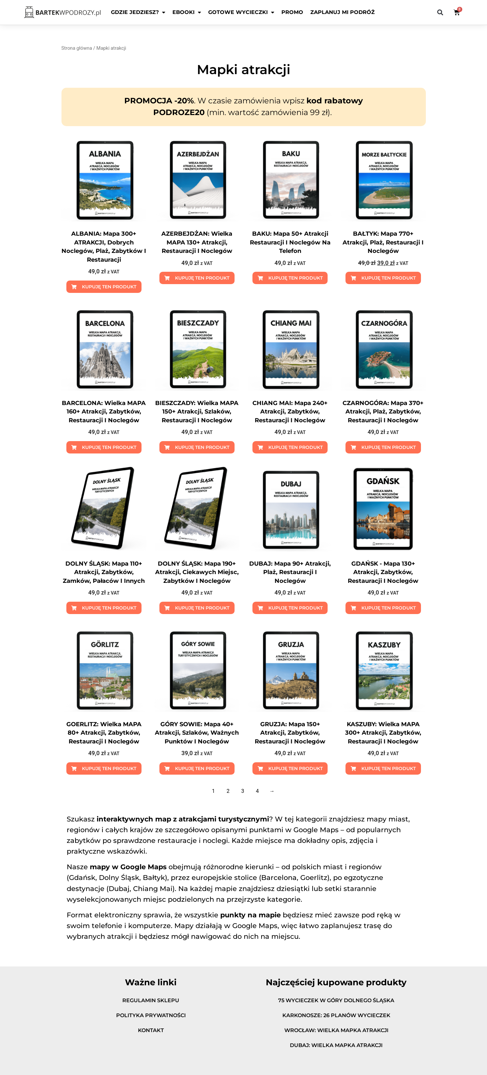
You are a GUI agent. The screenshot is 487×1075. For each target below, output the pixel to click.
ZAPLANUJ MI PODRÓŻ (342, 12)
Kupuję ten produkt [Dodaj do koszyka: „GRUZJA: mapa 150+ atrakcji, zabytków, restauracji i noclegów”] (295, 768)
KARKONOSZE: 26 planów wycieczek (336, 1015)
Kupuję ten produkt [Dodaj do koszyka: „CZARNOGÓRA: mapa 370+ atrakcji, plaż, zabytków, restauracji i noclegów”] (388, 447)
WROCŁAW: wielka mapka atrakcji (336, 1030)
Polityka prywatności (151, 1015)
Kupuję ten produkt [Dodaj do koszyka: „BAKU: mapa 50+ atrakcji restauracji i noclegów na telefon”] (295, 278)
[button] (440, 12)
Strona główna (76, 48)
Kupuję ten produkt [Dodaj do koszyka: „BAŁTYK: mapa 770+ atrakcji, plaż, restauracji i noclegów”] (388, 278)
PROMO (292, 12)
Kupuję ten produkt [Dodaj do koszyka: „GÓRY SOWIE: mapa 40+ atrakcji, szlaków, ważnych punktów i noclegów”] (202, 768)
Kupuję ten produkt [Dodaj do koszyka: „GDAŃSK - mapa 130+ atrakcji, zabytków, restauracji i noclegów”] (388, 608)
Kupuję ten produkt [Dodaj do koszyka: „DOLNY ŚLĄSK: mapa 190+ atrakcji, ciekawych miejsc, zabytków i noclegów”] (202, 608)
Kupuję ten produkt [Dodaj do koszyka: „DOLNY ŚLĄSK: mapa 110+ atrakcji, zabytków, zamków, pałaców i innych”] (109, 608)
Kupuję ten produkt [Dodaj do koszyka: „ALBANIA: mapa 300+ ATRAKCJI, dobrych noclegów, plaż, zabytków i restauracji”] (109, 287)
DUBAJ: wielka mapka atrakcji (336, 1045)
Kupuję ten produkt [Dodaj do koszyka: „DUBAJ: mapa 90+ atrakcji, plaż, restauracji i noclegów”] (295, 608)
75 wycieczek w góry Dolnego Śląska (336, 1000)
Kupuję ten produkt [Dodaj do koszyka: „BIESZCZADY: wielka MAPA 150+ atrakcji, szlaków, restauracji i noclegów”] (202, 447)
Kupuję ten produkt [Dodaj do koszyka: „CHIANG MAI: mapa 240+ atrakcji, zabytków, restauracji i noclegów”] (295, 447)
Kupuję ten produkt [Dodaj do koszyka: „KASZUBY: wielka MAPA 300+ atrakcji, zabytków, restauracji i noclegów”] (388, 768)
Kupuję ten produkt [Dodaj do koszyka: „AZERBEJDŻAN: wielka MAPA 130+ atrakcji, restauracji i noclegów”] (202, 278)
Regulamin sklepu (150, 1000)
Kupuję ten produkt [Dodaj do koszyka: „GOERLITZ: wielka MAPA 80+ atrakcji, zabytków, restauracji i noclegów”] (109, 768)
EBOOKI (186, 12)
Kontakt (151, 1030)
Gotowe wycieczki (241, 12)
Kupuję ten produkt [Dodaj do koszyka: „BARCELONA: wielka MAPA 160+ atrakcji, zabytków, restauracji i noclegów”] (109, 447)
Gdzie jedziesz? (138, 12)
